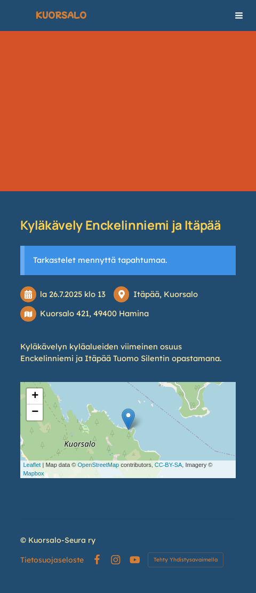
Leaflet (32, 465)
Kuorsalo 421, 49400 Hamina (94, 313)
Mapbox (33, 473)
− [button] (34, 412)
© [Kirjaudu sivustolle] (24, 540)
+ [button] (34, 396)
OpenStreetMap (98, 465)
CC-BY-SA (168, 465)
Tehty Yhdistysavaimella (186, 559)
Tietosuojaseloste (52, 560)
